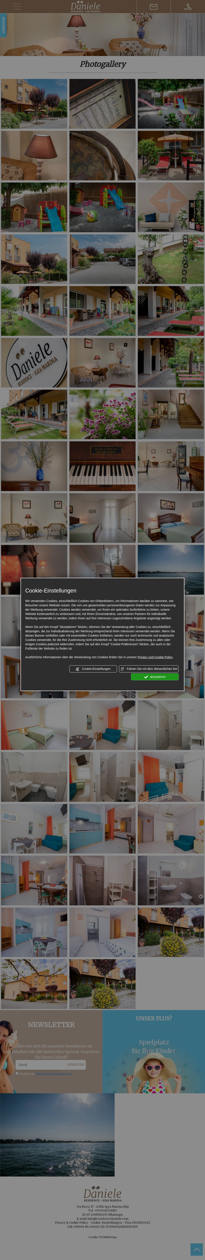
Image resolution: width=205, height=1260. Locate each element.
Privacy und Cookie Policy (155, 657)
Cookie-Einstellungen (93, 669)
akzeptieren (155, 677)
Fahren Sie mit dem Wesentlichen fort (148, 669)
